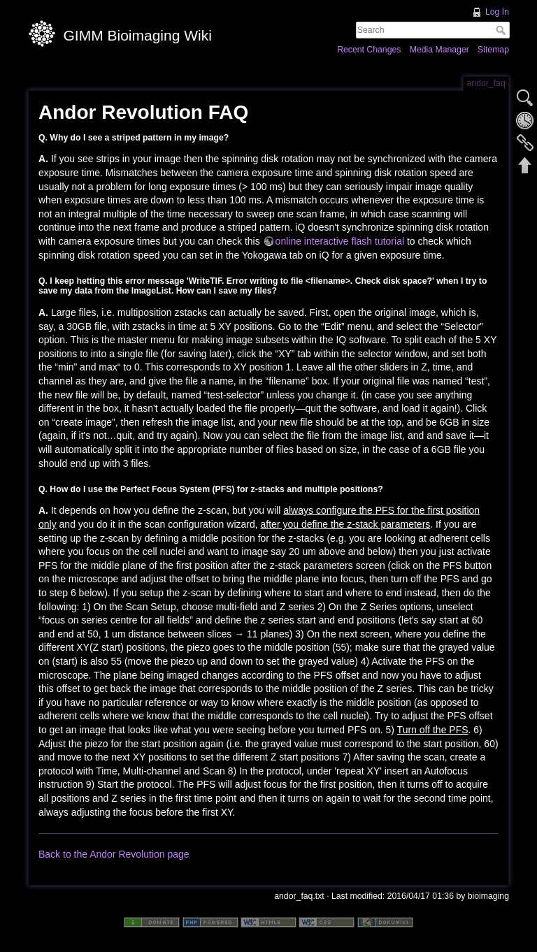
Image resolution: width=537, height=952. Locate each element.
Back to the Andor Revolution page (113, 854)
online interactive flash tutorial (339, 241)
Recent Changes (369, 50)
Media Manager (439, 50)
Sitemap (493, 50)
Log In (497, 12)
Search (502, 30)
